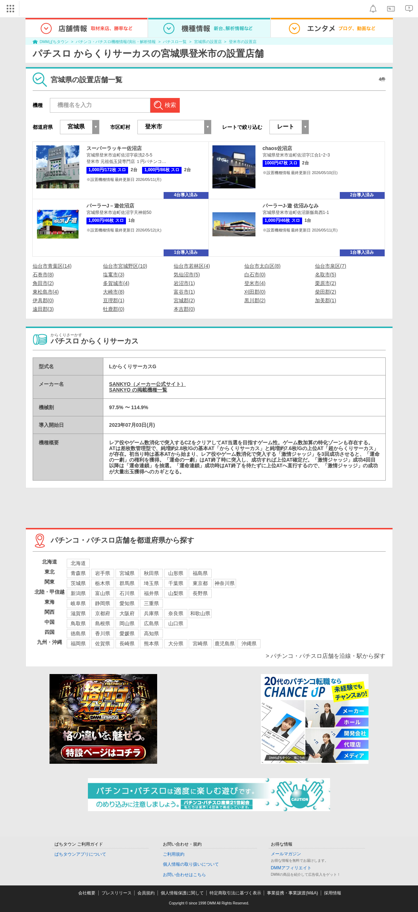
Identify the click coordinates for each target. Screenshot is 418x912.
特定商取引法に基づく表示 (235, 892)
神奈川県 (225, 583)
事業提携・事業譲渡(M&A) (292, 892)
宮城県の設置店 (208, 41)
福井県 (151, 593)
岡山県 (127, 623)
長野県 (200, 593)
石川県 (127, 593)
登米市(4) (255, 283)
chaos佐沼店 (277, 148)
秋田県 (151, 573)
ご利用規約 (173, 854)
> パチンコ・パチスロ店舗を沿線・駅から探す (326, 656)
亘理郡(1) (113, 300)
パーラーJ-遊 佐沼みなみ (291, 206)
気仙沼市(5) (187, 274)
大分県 (175, 643)
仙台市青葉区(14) (52, 265)
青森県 (78, 573)
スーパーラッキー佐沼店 (114, 148)
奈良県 (175, 613)
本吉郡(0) (184, 309)
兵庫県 (151, 613)
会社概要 (86, 892)
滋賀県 (78, 613)
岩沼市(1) (184, 283)
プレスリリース (117, 892)
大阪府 (127, 613)
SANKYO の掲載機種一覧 (138, 390)
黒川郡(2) (255, 300)
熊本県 (151, 643)
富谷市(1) (184, 291)
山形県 (175, 573)
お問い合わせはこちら (184, 874)
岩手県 (102, 573)
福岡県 (78, 643)
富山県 (102, 593)
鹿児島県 (225, 643)
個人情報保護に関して (182, 892)
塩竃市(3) (113, 274)
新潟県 (78, 593)
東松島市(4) (46, 291)
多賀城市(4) (116, 283)
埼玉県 (151, 583)
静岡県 (102, 603)
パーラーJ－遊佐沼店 (110, 206)
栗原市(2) (325, 283)
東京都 (200, 583)
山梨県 (175, 593)
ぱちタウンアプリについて (80, 854)
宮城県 (127, 573)
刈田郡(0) (255, 291)
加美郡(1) (325, 300)
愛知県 (127, 603)
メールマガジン (286, 853)
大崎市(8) (113, 291)
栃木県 (102, 583)
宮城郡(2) (184, 300)
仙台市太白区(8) (262, 265)
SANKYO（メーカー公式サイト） (147, 384)
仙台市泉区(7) (330, 265)
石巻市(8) (43, 274)
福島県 (200, 573)
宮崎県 (200, 643)
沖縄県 (249, 643)
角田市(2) (43, 283)
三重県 (151, 603)
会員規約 (146, 892)
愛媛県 (127, 633)
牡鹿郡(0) (113, 309)
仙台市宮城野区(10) (125, 265)
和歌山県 (200, 613)
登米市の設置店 (243, 41)
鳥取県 (78, 623)
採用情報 (332, 892)
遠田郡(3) (43, 309)
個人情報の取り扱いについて (191, 864)
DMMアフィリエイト (291, 867)
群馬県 (127, 583)
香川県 (102, 633)
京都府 (102, 613)
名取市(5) (325, 274)
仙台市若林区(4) (192, 265)
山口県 (175, 623)
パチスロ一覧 (175, 41)
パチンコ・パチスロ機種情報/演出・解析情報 (116, 41)
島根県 (102, 623)
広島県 (151, 623)
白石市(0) (255, 274)
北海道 (78, 563)
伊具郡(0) (43, 300)
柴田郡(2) (325, 291)
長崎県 (127, 643)
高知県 (151, 633)
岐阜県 (78, 603)
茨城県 (78, 583)
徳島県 (78, 633)
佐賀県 (102, 643)
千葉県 (175, 583)
